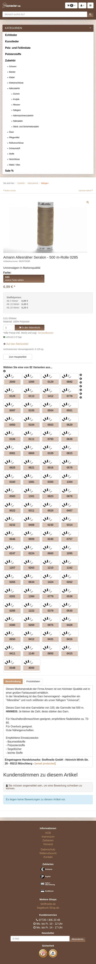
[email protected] (45, 763)
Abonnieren (78, 939)
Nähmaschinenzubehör (23, 115)
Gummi (16, 94)
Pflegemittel (14, 137)
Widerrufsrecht (48, 853)
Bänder (12, 72)
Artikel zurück (10, 191)
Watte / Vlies (14, 165)
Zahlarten (48, 840)
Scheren (12, 66)
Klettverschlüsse (16, 83)
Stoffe (11, 154)
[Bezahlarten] (48, 881)
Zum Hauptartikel (17, 357)
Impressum (47, 836)
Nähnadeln (18, 121)
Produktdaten (33, 681)
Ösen (11, 132)
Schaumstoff (14, 148)
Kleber (12, 77)
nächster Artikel (85, 191)
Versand (48, 844)
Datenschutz (48, 849)
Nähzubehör (14, 88)
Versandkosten (45, 332)
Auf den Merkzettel (17, 344)
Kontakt (48, 857)
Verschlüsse (14, 159)
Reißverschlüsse (16, 143)
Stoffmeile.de (48, 904)
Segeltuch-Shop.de (48, 907)
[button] (90, 14)
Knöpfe (16, 99)
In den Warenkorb (29, 327)
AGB (48, 832)
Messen (16, 105)
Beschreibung (13, 681)
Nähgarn (17, 110)
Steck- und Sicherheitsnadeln (26, 126)
